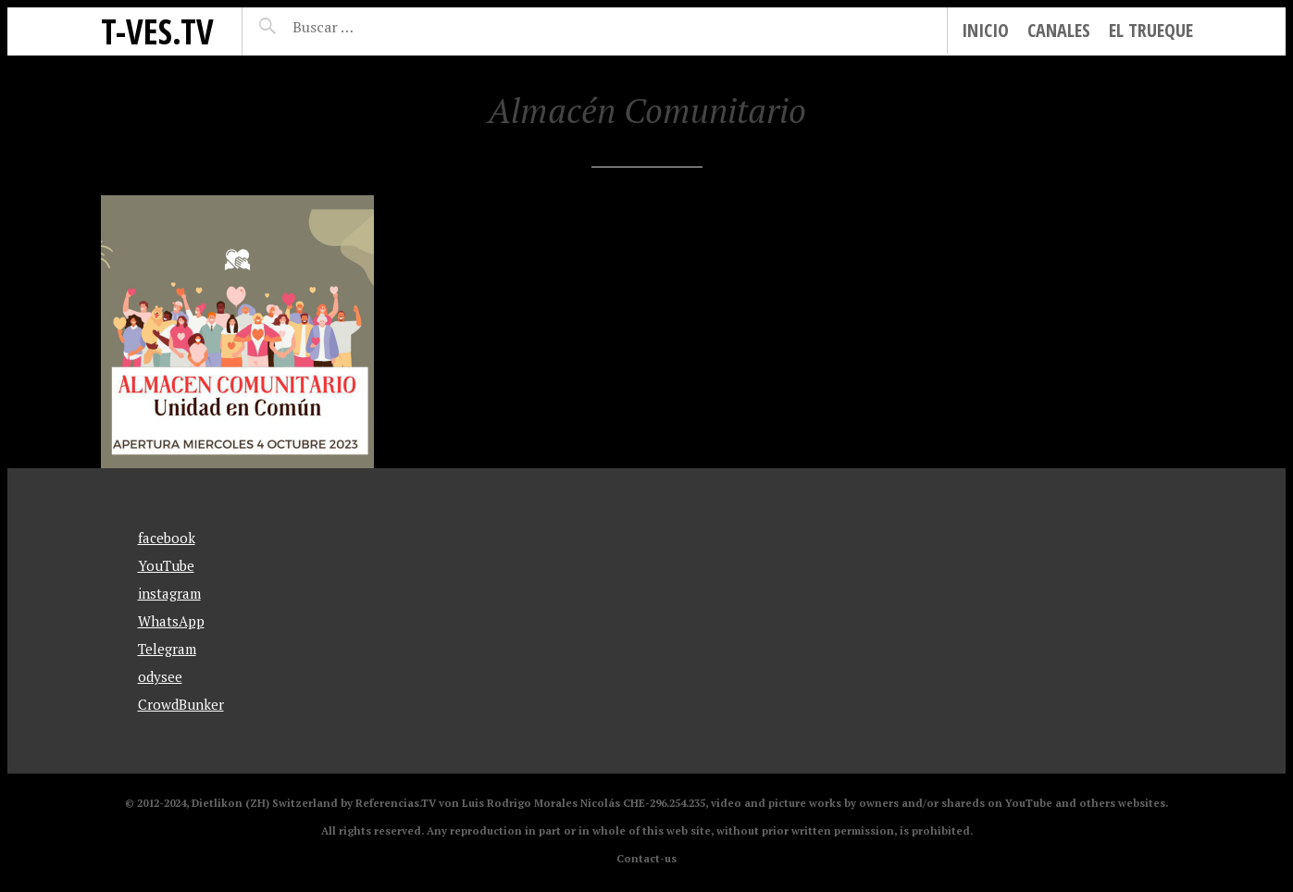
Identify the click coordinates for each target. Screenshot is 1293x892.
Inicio (985, 30)
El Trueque (1151, 30)
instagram (169, 593)
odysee (160, 676)
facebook (166, 537)
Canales (1058, 30)
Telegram (167, 648)
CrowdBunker (181, 704)
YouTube (166, 565)
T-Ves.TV (157, 31)
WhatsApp (171, 621)
